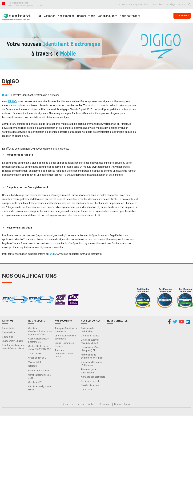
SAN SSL (32, 366)
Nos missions (8, 332)
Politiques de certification (87, 330)
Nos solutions (86, 16)
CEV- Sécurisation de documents (65, 337)
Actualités (123, 4)
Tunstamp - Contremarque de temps (64, 353)
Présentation (8, 328)
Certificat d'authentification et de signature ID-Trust (40, 331)
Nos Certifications (90, 385)
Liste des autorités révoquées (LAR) (90, 341)
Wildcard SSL (34, 362)
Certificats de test (90, 381)
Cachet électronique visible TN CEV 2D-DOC (39, 348)
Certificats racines (90, 335)
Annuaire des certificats (93, 377)
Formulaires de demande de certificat (92, 356)
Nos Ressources (107, 16)
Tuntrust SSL (34, 353)
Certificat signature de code (39, 376)
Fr (180, 4)
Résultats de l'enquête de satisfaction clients (13, 347)
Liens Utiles (157, 4)
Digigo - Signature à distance (64, 344)
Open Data (86, 389)
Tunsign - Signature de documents (66, 330)
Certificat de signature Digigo (39, 388)
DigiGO (6, 95)
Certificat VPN (35, 382)
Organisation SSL (37, 357)
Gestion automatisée (38, 370)
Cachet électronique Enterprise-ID (38, 340)
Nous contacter (130, 16)
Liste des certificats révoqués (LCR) (91, 349)
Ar (185, 4)
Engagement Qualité (12, 341)
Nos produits (66, 16)
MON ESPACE (182, 15)
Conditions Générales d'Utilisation (91, 364)
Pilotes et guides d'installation (89, 371)
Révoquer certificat (139, 4)
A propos (49, 16)
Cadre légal (170, 4)
